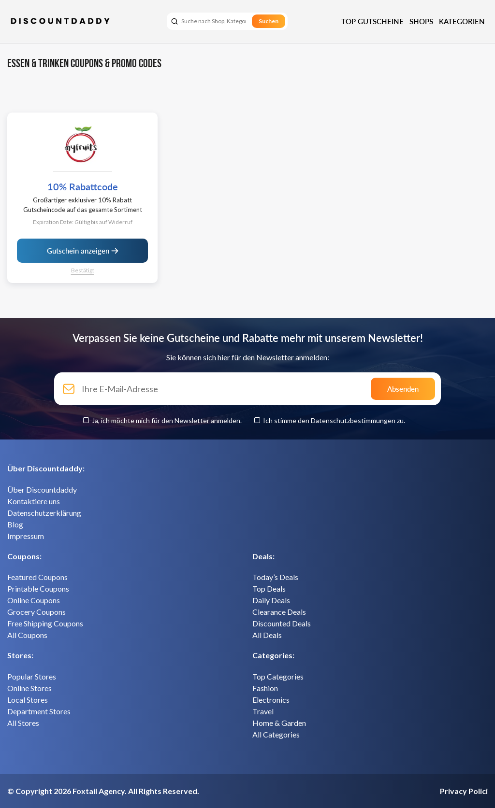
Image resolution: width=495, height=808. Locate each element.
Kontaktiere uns (33, 501)
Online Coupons (33, 600)
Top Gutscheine (372, 21)
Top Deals (269, 588)
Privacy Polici (464, 790)
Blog (15, 524)
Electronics (271, 699)
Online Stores (29, 688)
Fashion (265, 688)
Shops (421, 21)
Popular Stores (31, 676)
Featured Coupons (37, 576)
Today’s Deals (275, 576)
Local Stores (27, 699)
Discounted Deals (281, 623)
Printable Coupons (38, 588)
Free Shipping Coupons (45, 623)
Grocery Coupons (36, 611)
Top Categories (278, 676)
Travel (263, 711)
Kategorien (462, 21)
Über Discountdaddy (42, 489)
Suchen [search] (268, 21)
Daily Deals (271, 600)
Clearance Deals (279, 611)
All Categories (276, 734)
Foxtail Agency (99, 790)
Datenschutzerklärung (44, 512)
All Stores (23, 722)
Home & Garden (279, 722)
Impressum (25, 535)
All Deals (267, 634)
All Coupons (27, 634)
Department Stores (39, 711)
